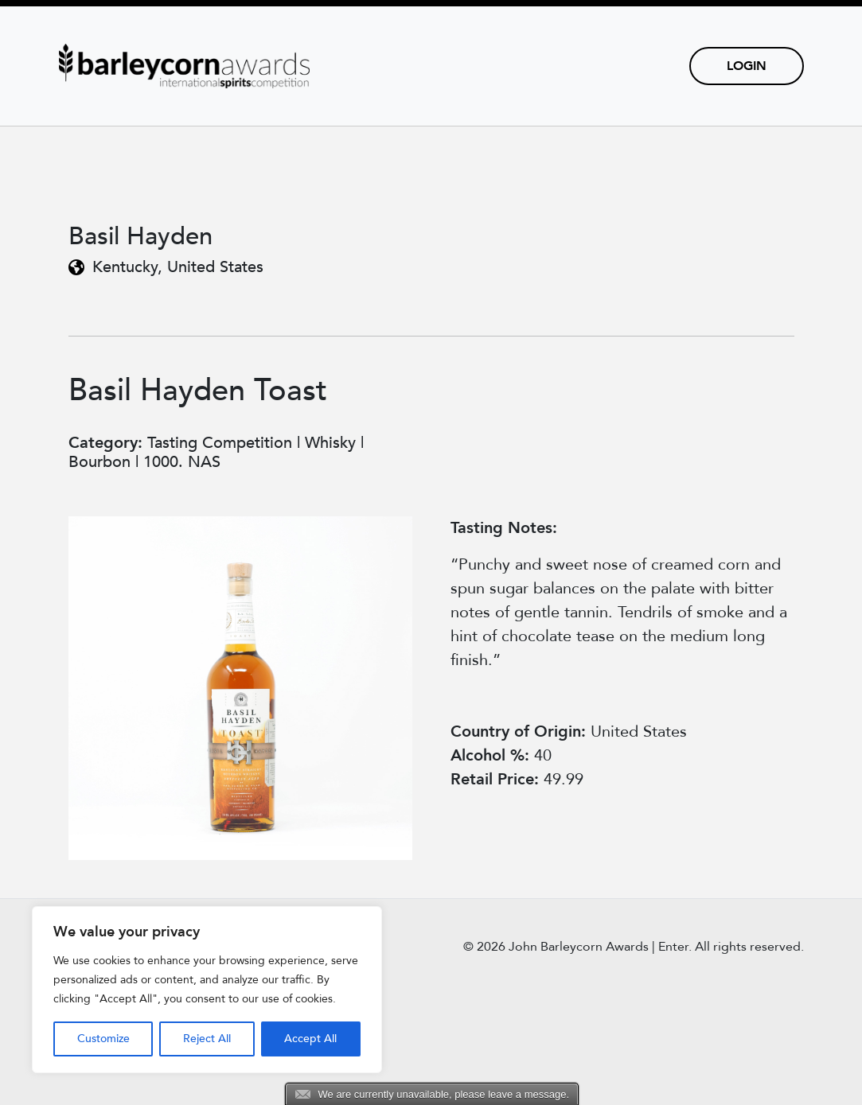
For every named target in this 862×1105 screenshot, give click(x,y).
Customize (103, 1038)
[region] (207, 989)
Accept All (310, 1038)
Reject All (207, 1038)
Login (746, 66)
